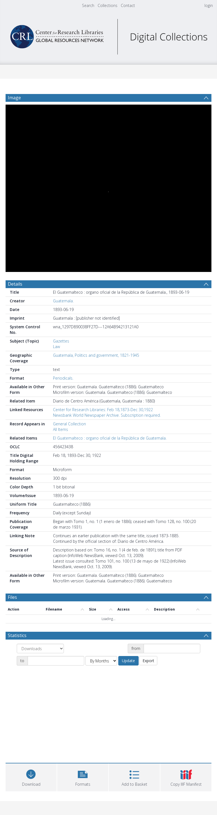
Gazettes (61, 341)
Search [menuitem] (88, 5)
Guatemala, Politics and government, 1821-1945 (96, 355)
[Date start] (172, 648)
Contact (128, 5)
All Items (60, 429)
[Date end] (56, 660)
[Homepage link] (108, 35)
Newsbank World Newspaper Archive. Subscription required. (107, 415)
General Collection (69, 423)
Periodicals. (63, 378)
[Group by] (40, 648)
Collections (107, 5)
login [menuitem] (208, 5)
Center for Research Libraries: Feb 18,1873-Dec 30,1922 (103, 409)
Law (56, 346)
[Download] (31, 776)
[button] (82, 776)
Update (128, 660)
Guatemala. (63, 300)
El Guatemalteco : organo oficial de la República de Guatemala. (110, 438)
